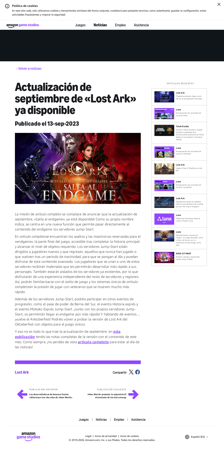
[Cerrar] (219, 4)
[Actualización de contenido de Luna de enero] (179, 113)
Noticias (100, 25)
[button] (78, 168)
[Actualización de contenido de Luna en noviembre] (179, 185)
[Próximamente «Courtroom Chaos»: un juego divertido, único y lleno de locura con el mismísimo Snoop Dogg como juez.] (179, 238)
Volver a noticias (30, 68)
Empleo (120, 25)
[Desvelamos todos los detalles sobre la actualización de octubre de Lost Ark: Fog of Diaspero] (179, 202)
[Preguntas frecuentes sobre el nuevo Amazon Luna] (179, 219)
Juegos (80, 25)
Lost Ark (22, 372)
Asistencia (141, 25)
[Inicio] (22, 25)
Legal (88, 435)
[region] (180, 174)
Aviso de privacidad (106, 435)
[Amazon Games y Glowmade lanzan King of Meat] (179, 257)
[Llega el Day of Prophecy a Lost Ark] (179, 168)
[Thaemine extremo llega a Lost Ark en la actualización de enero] (179, 96)
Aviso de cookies (129, 435)
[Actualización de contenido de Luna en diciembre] (179, 152)
